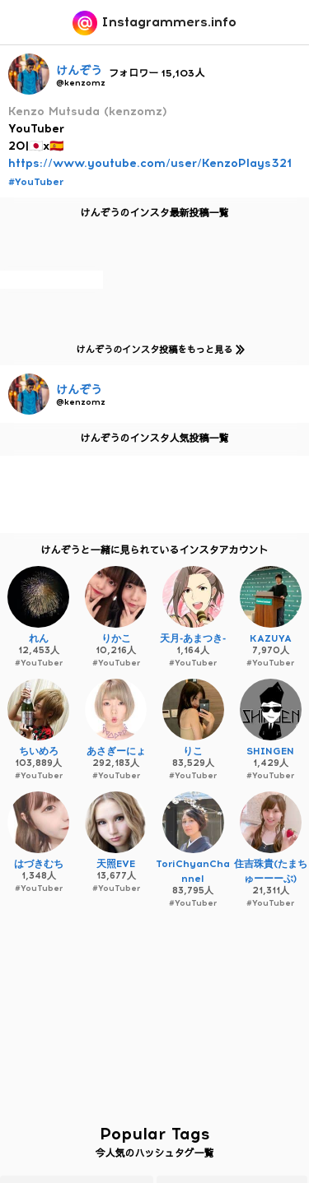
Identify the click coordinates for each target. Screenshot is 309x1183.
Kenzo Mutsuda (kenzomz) (87, 111)
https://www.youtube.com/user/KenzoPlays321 (150, 163)
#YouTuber (35, 182)
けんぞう (79, 71)
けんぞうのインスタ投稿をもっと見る (157, 349)
